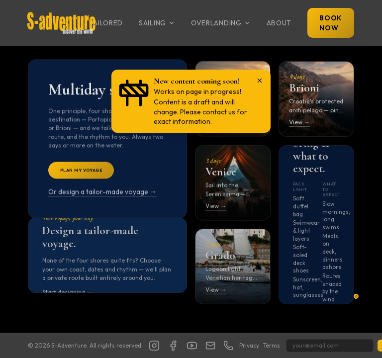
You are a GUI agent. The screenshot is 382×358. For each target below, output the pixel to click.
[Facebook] (173, 345)
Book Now (330, 22)
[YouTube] (192, 345)
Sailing (157, 22)
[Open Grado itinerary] (233, 267)
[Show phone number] (228, 346)
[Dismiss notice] (259, 80)
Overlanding (221, 22)
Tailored (106, 22)
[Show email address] (210, 346)
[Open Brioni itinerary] (316, 100)
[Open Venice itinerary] (233, 183)
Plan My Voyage (81, 172)
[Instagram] (154, 345)
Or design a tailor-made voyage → (102, 193)
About (279, 22)
